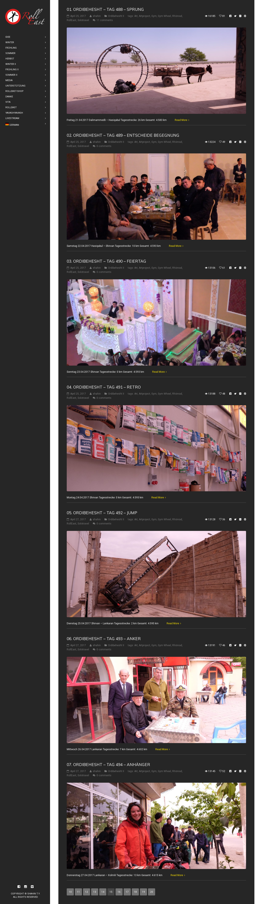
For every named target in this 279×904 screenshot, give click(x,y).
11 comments (105, 20)
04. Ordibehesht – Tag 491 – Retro (104, 386)
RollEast (71, 20)
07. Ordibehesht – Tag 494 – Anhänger (108, 764)
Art (136, 16)
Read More (181, 120)
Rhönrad (177, 16)
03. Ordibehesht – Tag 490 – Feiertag (106, 261)
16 (119, 891)
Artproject (144, 16)
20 (151, 891)
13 (94, 891)
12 (86, 891)
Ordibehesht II (116, 16)
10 (70, 891)
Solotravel (83, 20)
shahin (97, 16)
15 (110, 891)
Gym (154, 16)
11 (78, 891)
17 (127, 891)
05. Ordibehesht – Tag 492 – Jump (102, 512)
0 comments (104, 146)
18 (135, 891)
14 (102, 891)
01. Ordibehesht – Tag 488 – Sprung (105, 9)
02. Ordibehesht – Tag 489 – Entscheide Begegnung (123, 135)
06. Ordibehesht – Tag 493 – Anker (104, 638)
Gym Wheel (164, 16)
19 (143, 891)
